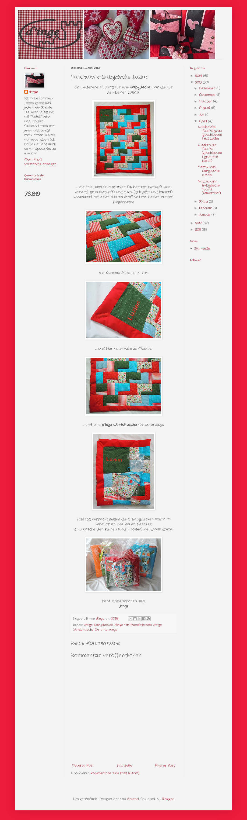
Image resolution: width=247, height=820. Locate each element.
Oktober (206, 101)
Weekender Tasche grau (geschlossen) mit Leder (210, 132)
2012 (199, 223)
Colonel (133, 799)
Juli (202, 114)
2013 (199, 82)
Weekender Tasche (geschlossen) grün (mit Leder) (210, 153)
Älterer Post (165, 765)
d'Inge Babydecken (98, 625)
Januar (205, 214)
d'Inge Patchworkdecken (133, 625)
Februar (206, 208)
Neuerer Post (83, 765)
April (203, 121)
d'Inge (33, 92)
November (207, 94)
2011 (198, 229)
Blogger (168, 799)
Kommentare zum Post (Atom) (115, 773)
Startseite (124, 765)
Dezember (207, 88)
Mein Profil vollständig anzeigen (40, 162)
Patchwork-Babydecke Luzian (209, 171)
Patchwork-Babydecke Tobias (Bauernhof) (209, 187)
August (205, 108)
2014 (199, 75)
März (204, 201)
